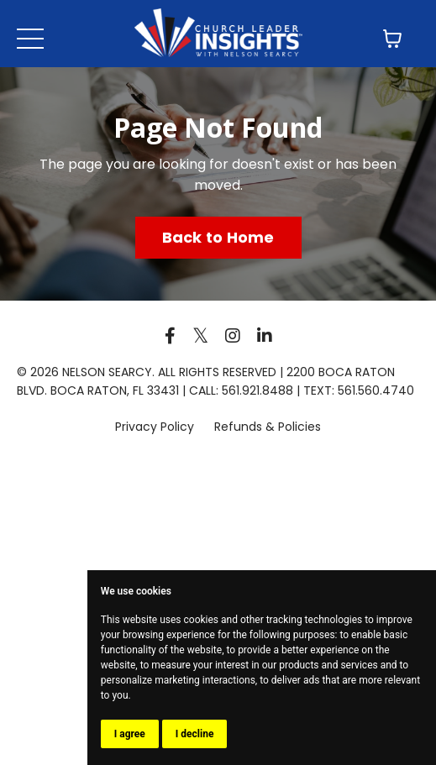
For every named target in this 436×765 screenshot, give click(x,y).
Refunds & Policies (267, 426)
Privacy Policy (156, 426)
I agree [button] (129, 734)
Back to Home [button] (218, 237)
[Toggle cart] (392, 38)
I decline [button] (195, 734)
